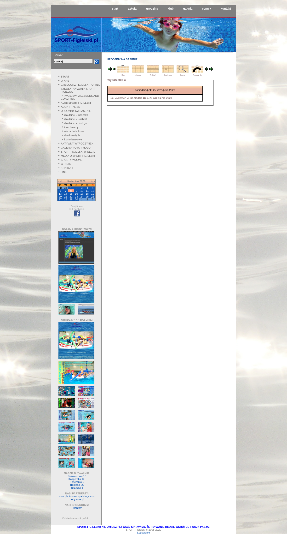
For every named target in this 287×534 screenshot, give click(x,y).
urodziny (152, 8)
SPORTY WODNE (71, 159)
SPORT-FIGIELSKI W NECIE (78, 151)
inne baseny (71, 127)
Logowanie (143, 532)
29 (70, 199)
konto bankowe (73, 139)
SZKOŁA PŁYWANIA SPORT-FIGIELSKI (78, 90)
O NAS (65, 80)
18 (87, 193)
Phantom (77, 507)
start (115, 8)
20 (60, 196)
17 (81, 193)
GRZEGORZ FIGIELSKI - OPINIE (80, 84)
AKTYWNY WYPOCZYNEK (77, 143)
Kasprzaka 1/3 (77, 479)
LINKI (64, 172)
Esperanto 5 (77, 481)
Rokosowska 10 (77, 476)
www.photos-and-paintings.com (77, 496)
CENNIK (66, 163)
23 (76, 196)
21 (65, 196)
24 (81, 196)
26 (92, 196)
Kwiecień (73, 181)
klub (171, 8)
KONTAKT (67, 168)
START (65, 76)
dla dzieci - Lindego (75, 123)
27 (60, 199)
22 (70, 196)
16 (76, 193)
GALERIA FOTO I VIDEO (76, 147)
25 (87, 196)
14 (65, 193)
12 (92, 190)
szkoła (132, 8)
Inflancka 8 (76, 487)
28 (65, 199)
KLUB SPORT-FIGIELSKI (76, 102)
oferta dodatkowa (74, 131)
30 (76, 199)
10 (81, 190)
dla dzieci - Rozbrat (75, 119)
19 (92, 193)
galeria (188, 8)
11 (87, 190)
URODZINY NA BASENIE (76, 110)
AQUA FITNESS (70, 106)
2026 (82, 181)
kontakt (226, 8)
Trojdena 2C (77, 484)
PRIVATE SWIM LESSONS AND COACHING (80, 97)
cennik (206, 8)
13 (60, 193)
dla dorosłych (72, 135)
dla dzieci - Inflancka (76, 115)
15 (70, 193)
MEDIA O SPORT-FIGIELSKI (78, 155)
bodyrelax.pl (77, 499)
